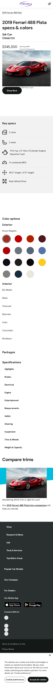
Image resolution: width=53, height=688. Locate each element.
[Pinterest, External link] (6, 634)
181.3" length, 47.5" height (21, 172)
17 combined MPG (17, 162)
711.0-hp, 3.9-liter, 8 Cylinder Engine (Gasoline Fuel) (28, 152)
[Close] (50, 655)
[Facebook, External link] (6, 622)
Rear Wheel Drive (17, 181)
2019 (12, 12)
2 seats (12, 142)
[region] (26, 670)
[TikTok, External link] (6, 618)
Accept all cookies (38, 679)
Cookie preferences (15, 679)
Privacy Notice (8, 649)
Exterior (7, 225)
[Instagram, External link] (6, 630)
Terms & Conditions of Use (13, 644)
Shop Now (12, 90)
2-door (12, 132)
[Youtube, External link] (6, 626)
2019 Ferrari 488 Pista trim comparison (27, 505)
